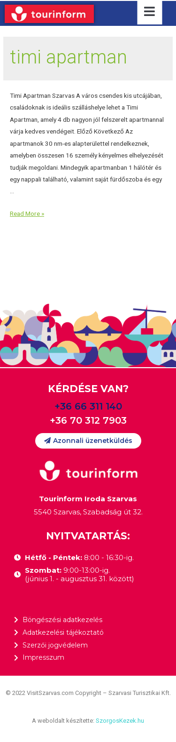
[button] (88, 441)
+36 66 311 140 (88, 406)
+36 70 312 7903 (88, 420)
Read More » (27, 213)
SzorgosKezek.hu (120, 720)
